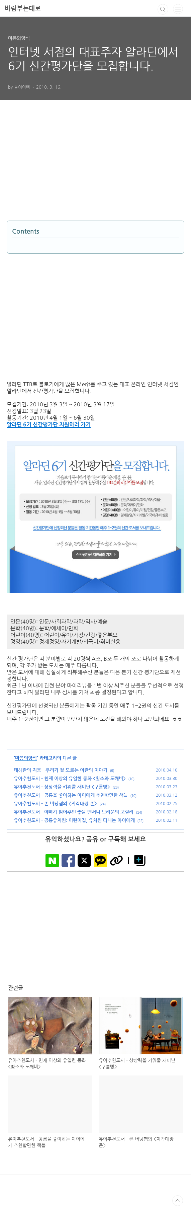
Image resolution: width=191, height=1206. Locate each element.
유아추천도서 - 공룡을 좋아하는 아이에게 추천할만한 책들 (71, 795)
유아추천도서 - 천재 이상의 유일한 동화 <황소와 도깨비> (70, 778)
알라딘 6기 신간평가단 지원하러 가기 (49, 424)
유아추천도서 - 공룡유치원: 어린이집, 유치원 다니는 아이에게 (74, 820)
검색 (163, 9)
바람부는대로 (23, 8)
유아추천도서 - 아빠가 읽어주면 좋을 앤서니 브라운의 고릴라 (73, 812)
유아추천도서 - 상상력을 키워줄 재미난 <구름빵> (62, 787)
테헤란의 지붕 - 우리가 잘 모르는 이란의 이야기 (60, 770)
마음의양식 (26, 758)
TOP (177, 1200)
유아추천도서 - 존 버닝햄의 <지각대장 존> (55, 803)
